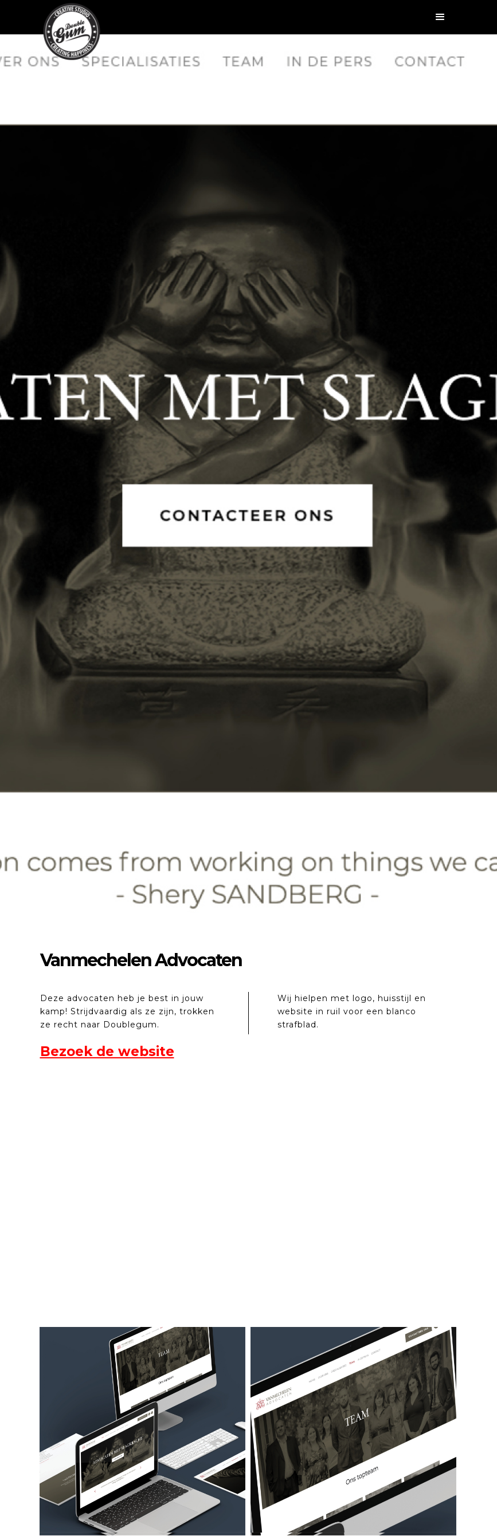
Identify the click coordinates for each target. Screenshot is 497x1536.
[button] (248, 17)
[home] (71, 31)
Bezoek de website (107, 1051)
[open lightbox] (142, 1430)
